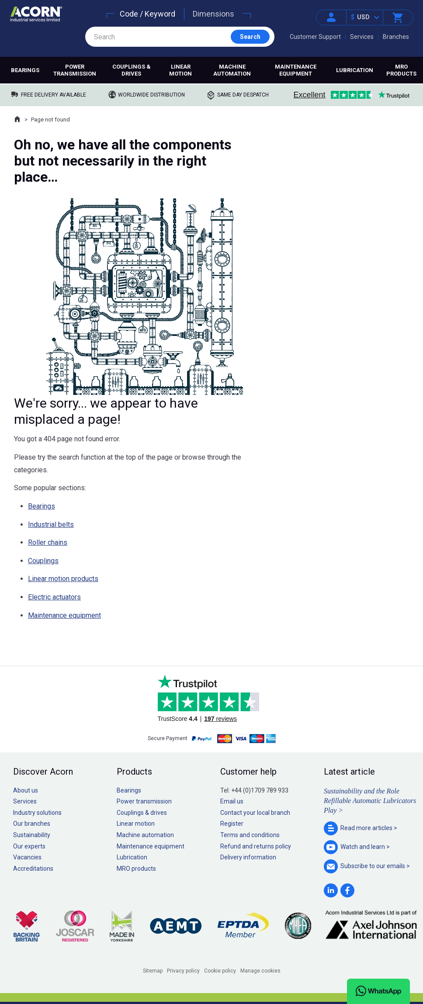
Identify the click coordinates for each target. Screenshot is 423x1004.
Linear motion (180, 70)
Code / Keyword (147, 13)
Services (362, 36)
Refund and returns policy (255, 846)
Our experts (29, 846)
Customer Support (315, 36)
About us (25, 790)
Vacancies (27, 857)
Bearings (25, 70)
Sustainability (31, 834)
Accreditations (33, 868)
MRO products (401, 70)
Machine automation (232, 70)
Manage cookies (260, 971)
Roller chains (47, 542)
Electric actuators (54, 597)
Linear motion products (63, 579)
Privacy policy (183, 971)
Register (231, 823)
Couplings (43, 561)
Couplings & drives (131, 70)
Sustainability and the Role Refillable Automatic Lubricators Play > (370, 800)
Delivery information (248, 857)
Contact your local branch (255, 812)
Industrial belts (51, 524)
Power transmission (74, 70)
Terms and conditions (250, 834)
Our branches (31, 823)
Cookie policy (220, 971)
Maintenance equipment (295, 70)
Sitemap (153, 971)
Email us (231, 801)
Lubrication (354, 70)
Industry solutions (37, 812)
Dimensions (213, 13)
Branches (396, 36)
